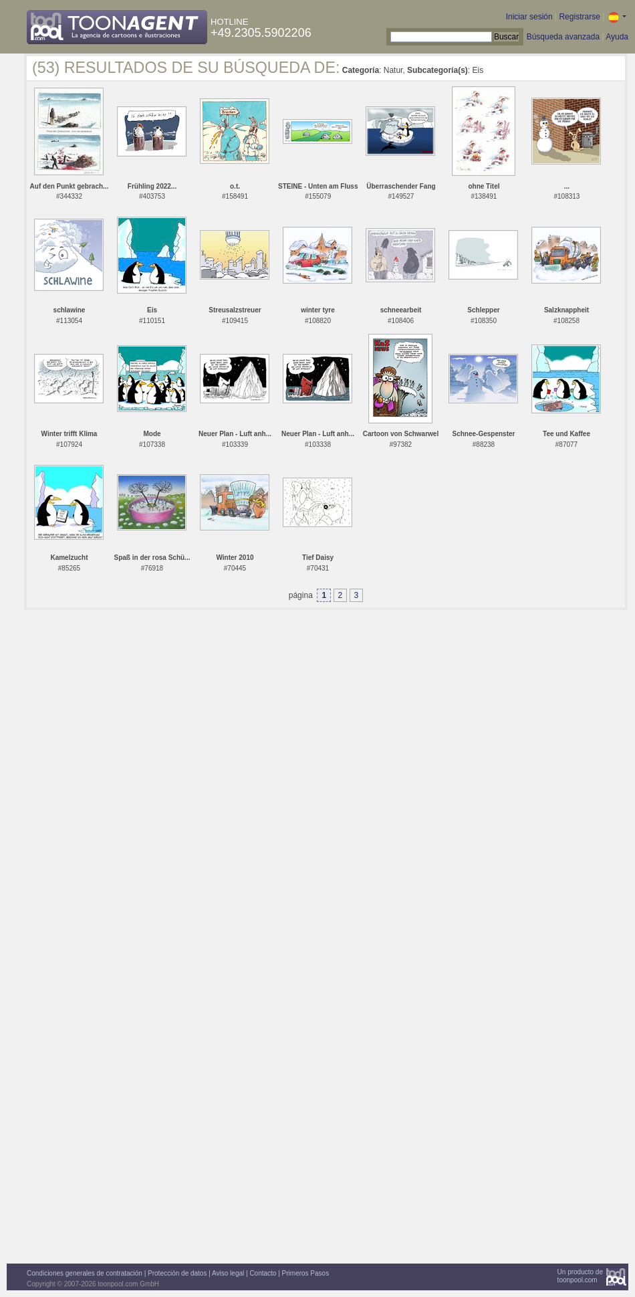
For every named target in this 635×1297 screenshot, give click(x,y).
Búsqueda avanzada (563, 36)
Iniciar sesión (529, 16)
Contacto (262, 1273)
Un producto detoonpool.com (580, 1276)
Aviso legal (228, 1273)
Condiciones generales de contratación (84, 1273)
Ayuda (617, 36)
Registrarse (579, 16)
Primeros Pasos (306, 1273)
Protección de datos (177, 1273)
